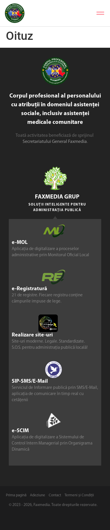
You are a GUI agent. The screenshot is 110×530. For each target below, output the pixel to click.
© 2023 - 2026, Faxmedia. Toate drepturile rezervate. (53, 505)
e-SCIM (20, 431)
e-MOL (20, 242)
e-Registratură (29, 289)
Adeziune (37, 495)
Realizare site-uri (32, 335)
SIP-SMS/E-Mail (30, 381)
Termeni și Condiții (79, 495)
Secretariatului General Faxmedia (55, 141)
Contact (55, 495)
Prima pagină (16, 495)
